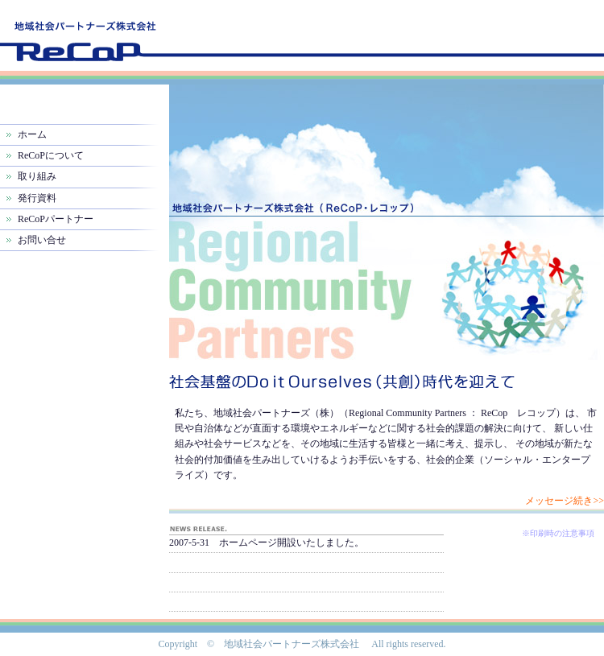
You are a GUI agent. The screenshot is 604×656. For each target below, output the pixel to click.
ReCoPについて (51, 155)
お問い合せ (42, 239)
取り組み (37, 176)
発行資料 (37, 198)
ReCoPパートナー (55, 219)
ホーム (32, 134)
